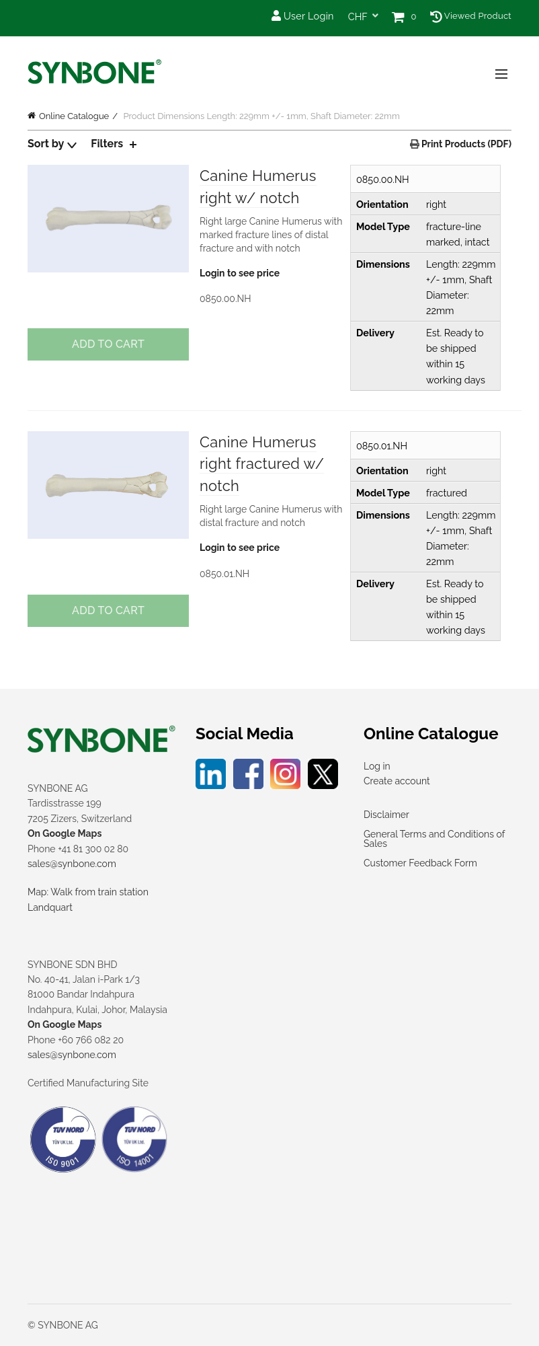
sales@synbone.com (72, 863)
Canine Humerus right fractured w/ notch (262, 464)
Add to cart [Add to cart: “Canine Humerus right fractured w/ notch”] (108, 610)
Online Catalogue (74, 116)
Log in (377, 766)
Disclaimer (386, 814)
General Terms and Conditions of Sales (434, 839)
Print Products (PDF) (465, 144)
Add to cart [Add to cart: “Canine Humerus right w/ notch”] (108, 344)
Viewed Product (470, 16)
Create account (397, 781)
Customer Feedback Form (420, 863)
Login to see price (240, 273)
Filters (107, 143)
